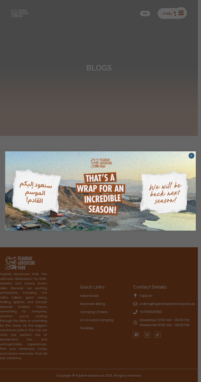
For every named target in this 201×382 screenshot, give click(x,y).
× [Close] (191, 155)
